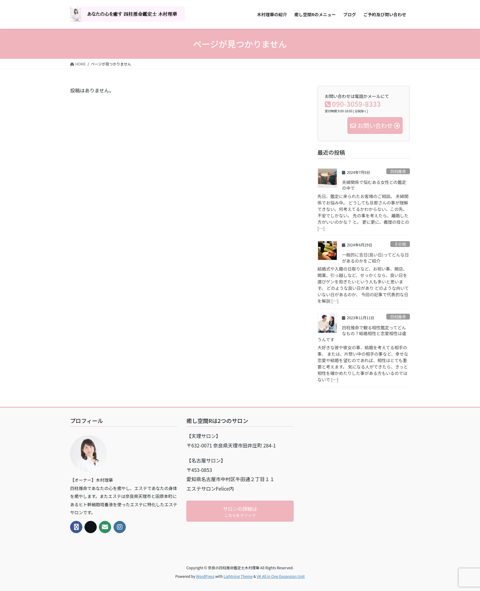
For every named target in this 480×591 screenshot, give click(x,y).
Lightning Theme (238, 576)
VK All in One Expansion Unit (281, 576)
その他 (400, 244)
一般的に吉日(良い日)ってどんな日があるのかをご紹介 (375, 258)
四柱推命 (398, 171)
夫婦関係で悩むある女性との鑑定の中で (374, 185)
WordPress (205, 576)
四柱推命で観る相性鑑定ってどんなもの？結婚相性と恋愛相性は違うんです (361, 333)
